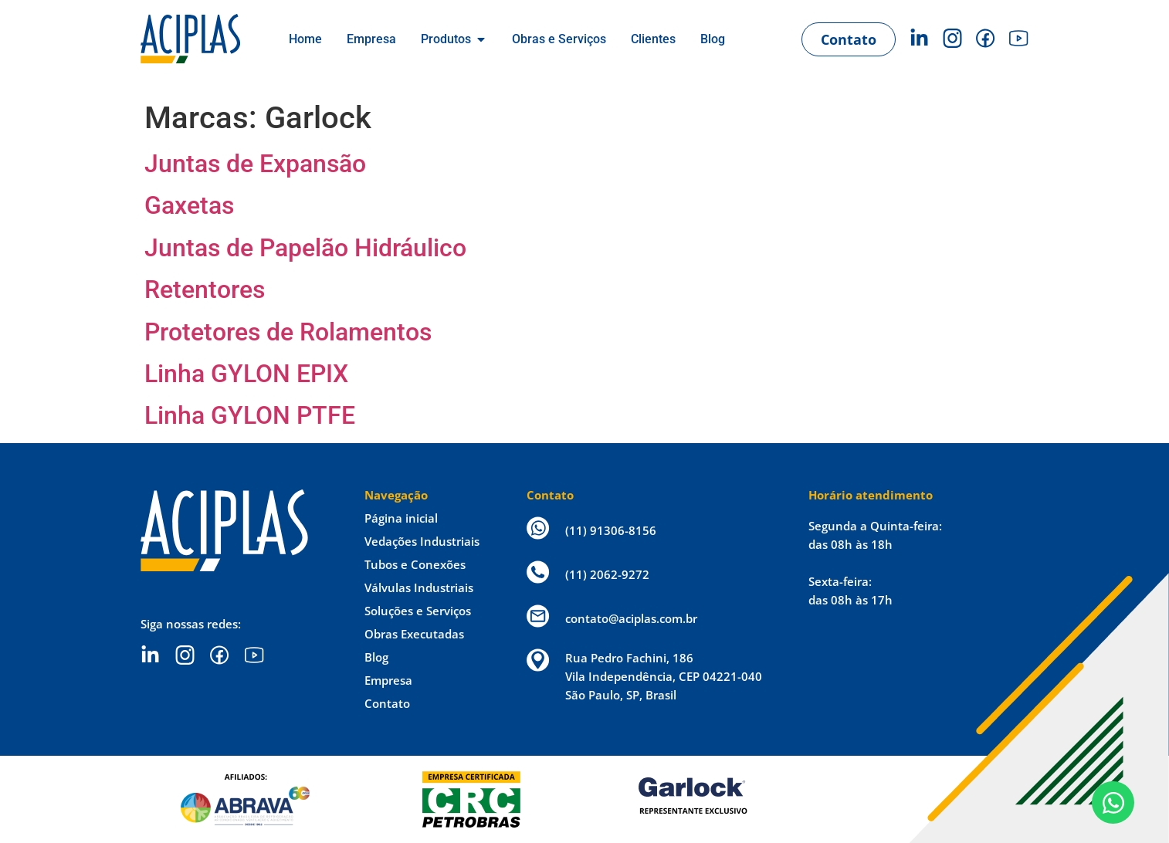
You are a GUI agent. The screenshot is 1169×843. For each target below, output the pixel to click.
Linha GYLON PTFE (249, 415)
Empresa (388, 680)
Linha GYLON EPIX (246, 373)
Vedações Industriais (421, 541)
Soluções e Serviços (417, 610)
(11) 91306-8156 (610, 530)
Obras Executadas (414, 634)
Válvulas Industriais (418, 587)
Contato (387, 703)
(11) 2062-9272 (607, 574)
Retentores (204, 289)
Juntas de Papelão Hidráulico (305, 247)
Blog (376, 657)
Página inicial (401, 518)
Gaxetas (189, 205)
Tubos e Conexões (415, 564)
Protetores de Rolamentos (288, 332)
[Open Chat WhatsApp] (1113, 802)
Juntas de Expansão (255, 163)
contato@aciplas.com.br (631, 618)
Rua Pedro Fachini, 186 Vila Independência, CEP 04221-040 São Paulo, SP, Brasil (663, 676)
